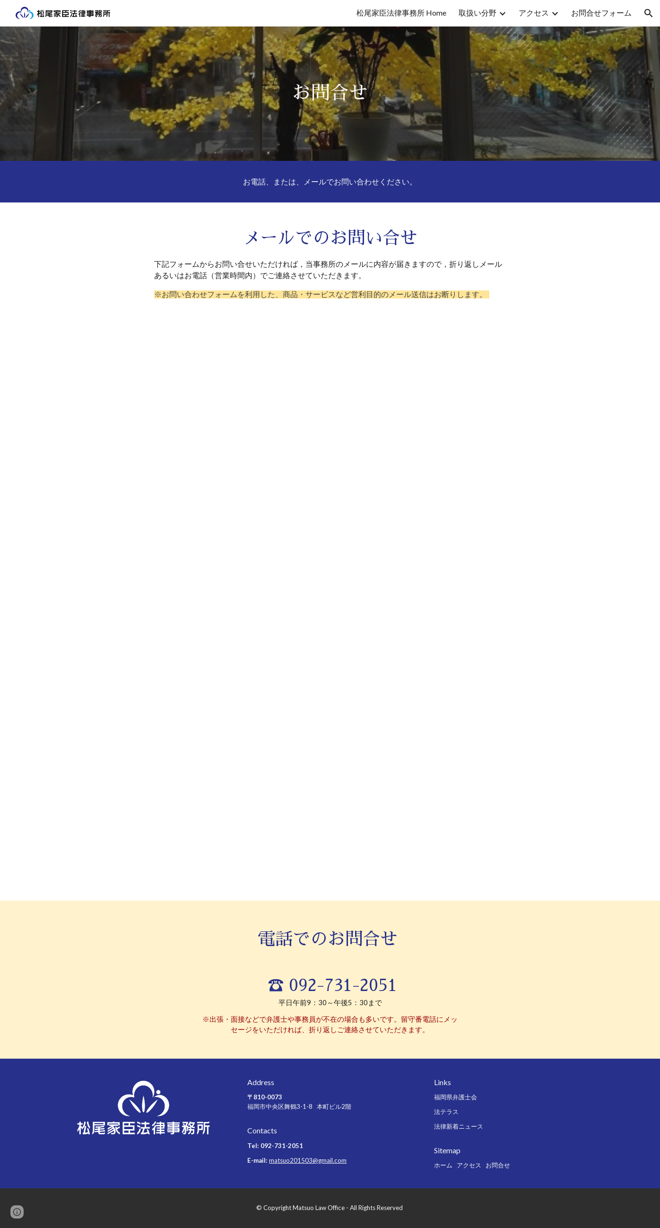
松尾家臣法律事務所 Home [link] (401, 12)
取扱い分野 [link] (477, 12)
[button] (648, 13)
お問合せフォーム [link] (601, 12)
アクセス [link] (534, 12)
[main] (330, 93)
